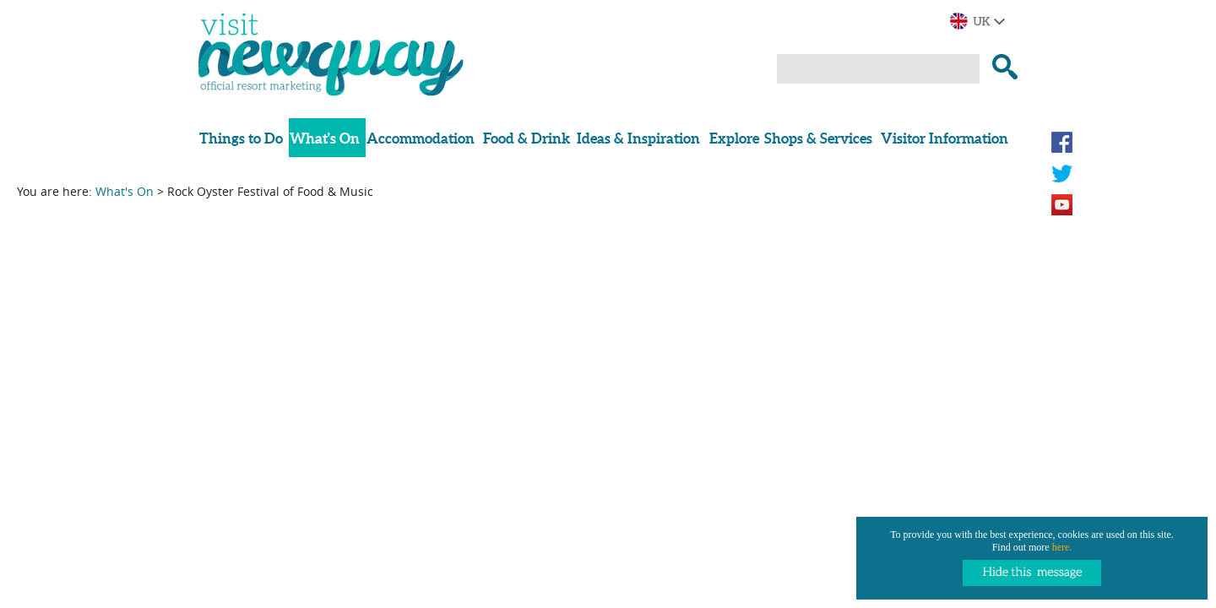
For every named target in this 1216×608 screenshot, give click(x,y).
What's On (325, 138)
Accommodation (420, 138)
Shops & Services (818, 138)
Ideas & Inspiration (638, 138)
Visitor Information (944, 138)
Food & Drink (526, 138)
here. (1062, 547)
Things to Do (241, 138)
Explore (734, 138)
